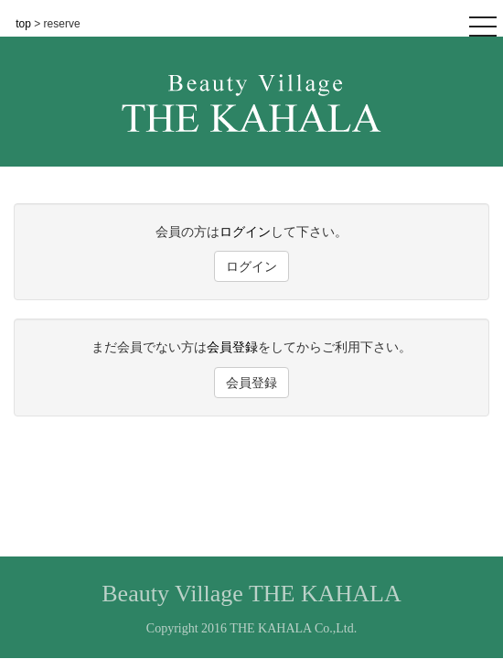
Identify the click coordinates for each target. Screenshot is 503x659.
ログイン (245, 231)
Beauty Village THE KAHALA (251, 593)
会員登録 (232, 347)
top (25, 23)
